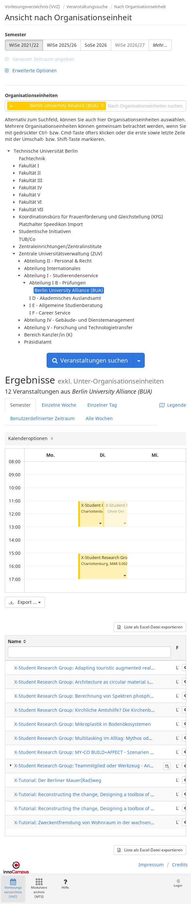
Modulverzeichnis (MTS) (39, 889)
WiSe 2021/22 (24, 45)
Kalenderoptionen (28, 438)
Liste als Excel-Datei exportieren (150, 627)
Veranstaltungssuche (87, 6)
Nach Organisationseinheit (140, 6)
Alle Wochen (99, 418)
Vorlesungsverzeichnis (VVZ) (32, 6)
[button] (100, 523)
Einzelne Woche (59, 405)
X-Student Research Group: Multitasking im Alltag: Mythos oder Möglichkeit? (98, 738)
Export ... (25, 602)
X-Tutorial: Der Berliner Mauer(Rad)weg (57, 780)
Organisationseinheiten (31, 95)
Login (178, 883)
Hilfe (65, 884)
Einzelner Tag (102, 405)
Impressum (151, 864)
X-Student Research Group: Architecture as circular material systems (89, 682)
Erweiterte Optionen (31, 70)
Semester (15, 34)
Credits (180, 864)
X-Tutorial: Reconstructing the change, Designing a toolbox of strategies (93, 794)
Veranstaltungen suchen (90, 360)
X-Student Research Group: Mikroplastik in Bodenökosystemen (82, 724)
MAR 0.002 (118, 563)
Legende (172, 405)
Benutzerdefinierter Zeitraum (42, 418)
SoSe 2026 (96, 45)
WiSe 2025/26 (62, 45)
